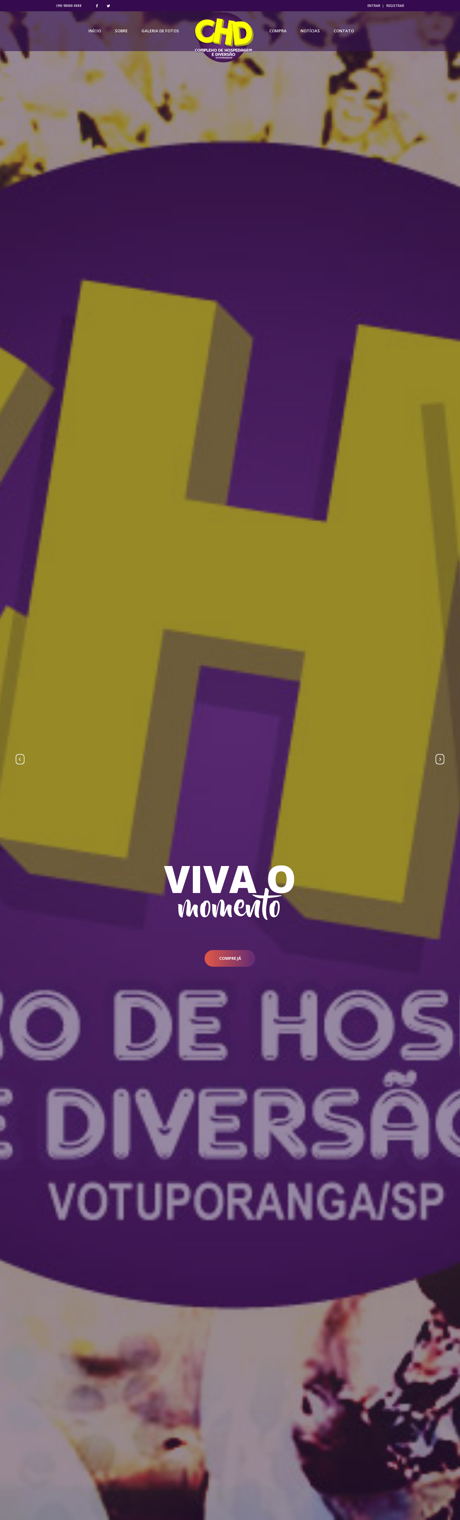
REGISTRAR (395, 5)
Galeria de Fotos (160, 33)
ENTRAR (373, 5)
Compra (278, 33)
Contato (344, 33)
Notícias (310, 33)
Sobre (121, 33)
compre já (230, 958)
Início (94, 33)
